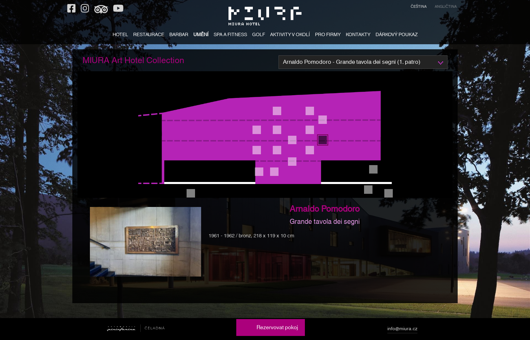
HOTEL (120, 35)
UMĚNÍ (201, 35)
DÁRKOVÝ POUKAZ (397, 35)
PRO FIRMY (328, 35)
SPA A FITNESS (230, 35)
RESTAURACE (148, 35)
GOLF (258, 35)
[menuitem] (418, 7)
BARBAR (178, 35)
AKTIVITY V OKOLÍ (290, 35)
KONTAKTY (358, 35)
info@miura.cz (402, 329)
